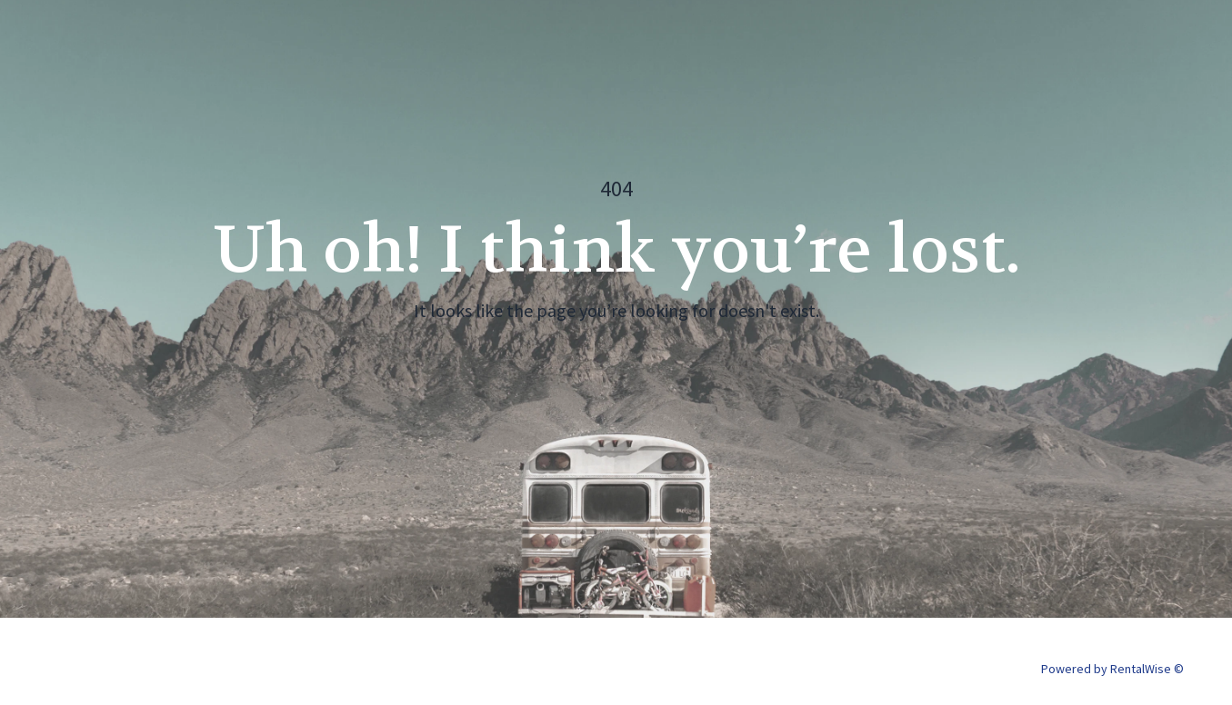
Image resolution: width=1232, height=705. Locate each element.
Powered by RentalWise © (1112, 668)
